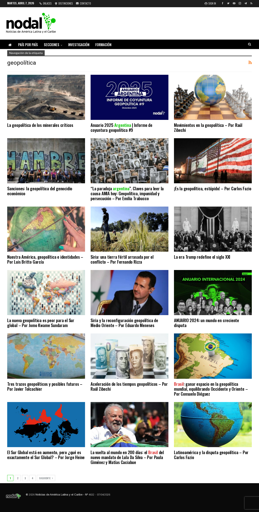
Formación (103, 44)
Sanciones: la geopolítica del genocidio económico (39, 190)
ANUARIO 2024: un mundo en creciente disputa (206, 322)
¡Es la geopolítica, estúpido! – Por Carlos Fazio (212, 188)
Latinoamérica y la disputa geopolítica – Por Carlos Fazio (211, 454)
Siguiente (46, 478)
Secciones (51, 44)
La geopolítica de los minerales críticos (40, 125)
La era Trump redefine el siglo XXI (202, 257)
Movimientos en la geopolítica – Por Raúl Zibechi (208, 127)
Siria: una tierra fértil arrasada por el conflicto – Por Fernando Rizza (122, 259)
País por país (28, 44)
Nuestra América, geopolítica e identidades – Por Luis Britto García (45, 259)
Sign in (210, 3)
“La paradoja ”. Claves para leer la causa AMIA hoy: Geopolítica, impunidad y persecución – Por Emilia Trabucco (127, 193)
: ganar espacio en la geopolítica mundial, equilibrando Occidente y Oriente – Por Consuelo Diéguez (211, 389)
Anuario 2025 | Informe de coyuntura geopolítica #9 (121, 127)
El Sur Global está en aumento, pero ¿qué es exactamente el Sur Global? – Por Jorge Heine (46, 454)
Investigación (78, 44)
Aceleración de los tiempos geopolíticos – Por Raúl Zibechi (129, 386)
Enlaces (45, 3)
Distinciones (64, 3)
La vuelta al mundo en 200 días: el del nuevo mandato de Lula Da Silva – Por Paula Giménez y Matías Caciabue (127, 457)
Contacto (83, 3)
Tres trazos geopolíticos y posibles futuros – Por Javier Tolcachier (44, 386)
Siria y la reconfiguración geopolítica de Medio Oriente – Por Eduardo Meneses (124, 322)
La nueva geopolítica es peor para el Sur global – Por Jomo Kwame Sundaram (40, 322)
